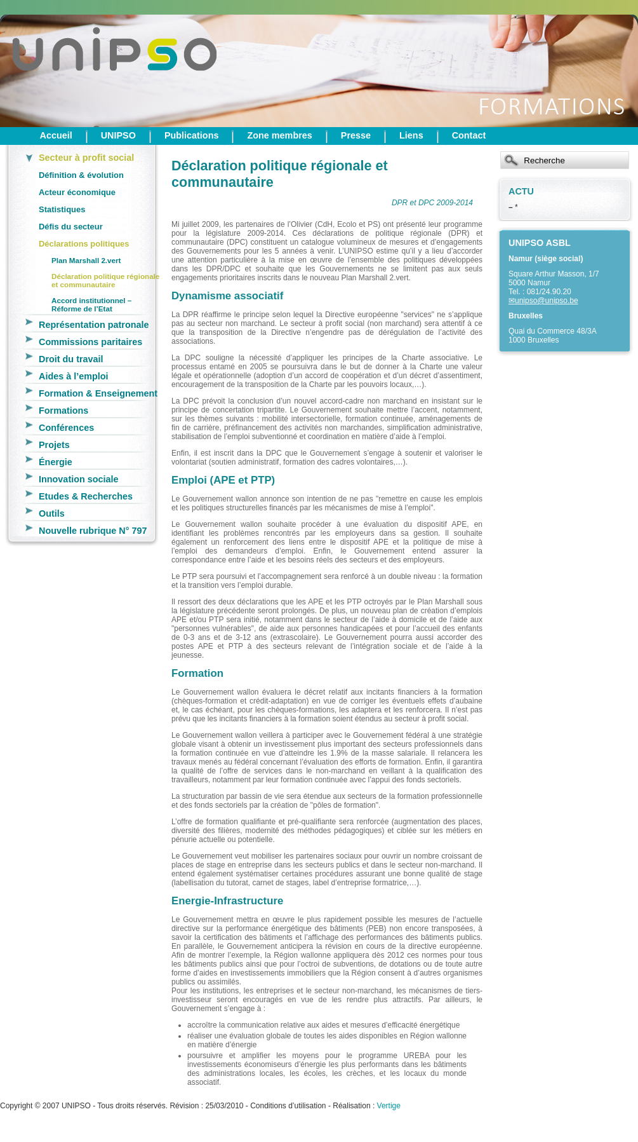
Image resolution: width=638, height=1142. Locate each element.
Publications (191, 135)
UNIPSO (118, 135)
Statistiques (62, 209)
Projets (54, 445)
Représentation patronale (94, 325)
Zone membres (279, 135)
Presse (356, 135)
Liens (411, 135)
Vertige (389, 1105)
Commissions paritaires (90, 342)
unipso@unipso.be (546, 300)
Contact (469, 135)
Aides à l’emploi (74, 376)
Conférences (66, 428)
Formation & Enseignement (98, 393)
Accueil (56, 135)
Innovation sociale (79, 479)
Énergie (55, 462)
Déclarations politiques (84, 243)
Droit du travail (71, 359)
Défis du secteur (71, 226)
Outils (52, 513)
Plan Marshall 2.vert (86, 260)
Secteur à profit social (86, 158)
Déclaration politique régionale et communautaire (105, 280)
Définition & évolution (81, 175)
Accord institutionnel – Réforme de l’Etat (91, 304)
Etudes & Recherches (86, 496)
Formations (63, 410)
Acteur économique (77, 192)
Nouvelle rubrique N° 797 (93, 531)
